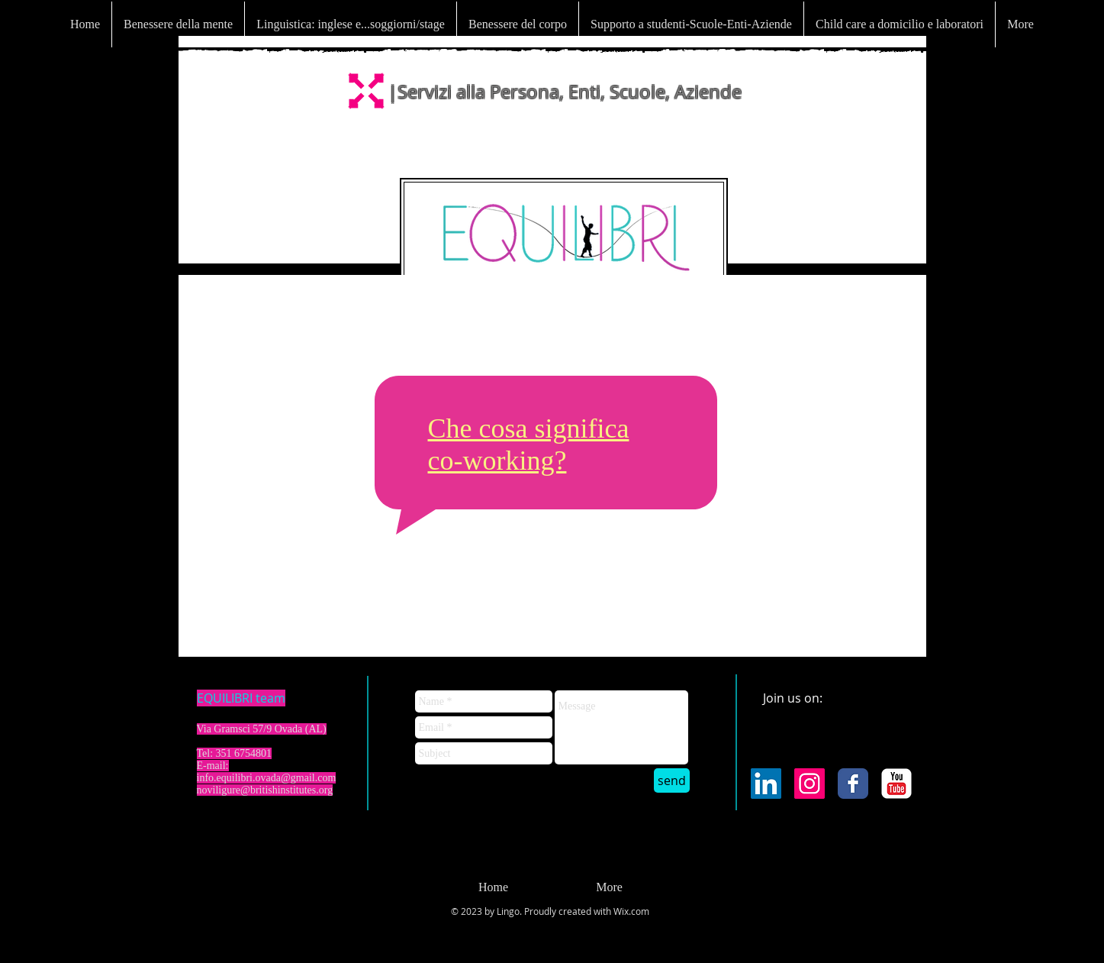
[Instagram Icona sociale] (809, 783)
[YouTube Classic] (896, 783)
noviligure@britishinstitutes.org (265, 790)
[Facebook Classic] (853, 783)
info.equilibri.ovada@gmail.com (266, 778)
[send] (672, 780)
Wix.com (631, 911)
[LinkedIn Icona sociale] (766, 783)
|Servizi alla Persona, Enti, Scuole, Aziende (565, 91)
